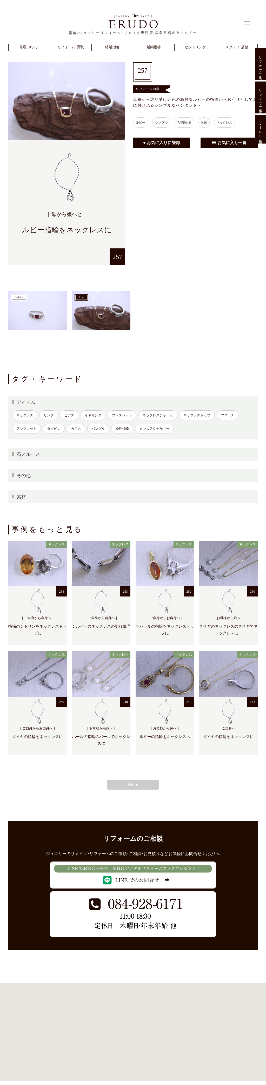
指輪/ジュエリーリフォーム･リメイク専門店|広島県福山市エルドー (133, 33)
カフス (76, 429)
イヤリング (93, 415)
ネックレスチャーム (158, 415)
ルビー (142, 122)
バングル (98, 429)
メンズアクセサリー (154, 429)
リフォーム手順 (260, 64)
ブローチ (227, 415)
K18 (213, 122)
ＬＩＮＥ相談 (260, 129)
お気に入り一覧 (229, 142)
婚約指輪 (122, 429)
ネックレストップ (196, 415)
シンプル (165, 122)
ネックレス (236, 122)
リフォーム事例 (260, 97)
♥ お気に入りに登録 (161, 142)
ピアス (69, 415)
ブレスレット (122, 415)
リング (49, 415)
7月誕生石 (191, 122)
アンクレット (26, 429)
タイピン (54, 429)
